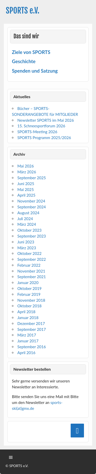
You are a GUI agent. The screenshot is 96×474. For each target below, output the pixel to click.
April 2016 (26, 352)
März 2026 (26, 172)
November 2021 (31, 271)
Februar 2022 (28, 265)
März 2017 (26, 335)
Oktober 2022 (29, 253)
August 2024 (28, 212)
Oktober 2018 (29, 305)
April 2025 (26, 195)
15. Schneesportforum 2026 (41, 125)
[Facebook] (77, 430)
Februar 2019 (28, 294)
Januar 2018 (27, 317)
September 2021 (31, 276)
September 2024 (31, 207)
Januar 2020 (27, 282)
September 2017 (31, 329)
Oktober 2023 (29, 230)
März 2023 (26, 247)
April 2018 (26, 311)
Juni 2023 (25, 242)
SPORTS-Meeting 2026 (37, 131)
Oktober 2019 (29, 288)
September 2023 (31, 236)
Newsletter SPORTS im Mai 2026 (45, 120)
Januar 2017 (27, 340)
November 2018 (31, 300)
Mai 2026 (25, 166)
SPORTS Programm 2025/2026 (44, 137)
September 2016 (31, 346)
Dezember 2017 (31, 323)
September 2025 (31, 177)
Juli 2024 (25, 218)
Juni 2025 (25, 183)
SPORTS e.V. (22, 11)
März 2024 (26, 224)
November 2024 (31, 201)
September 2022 (31, 259)
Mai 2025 (25, 189)
